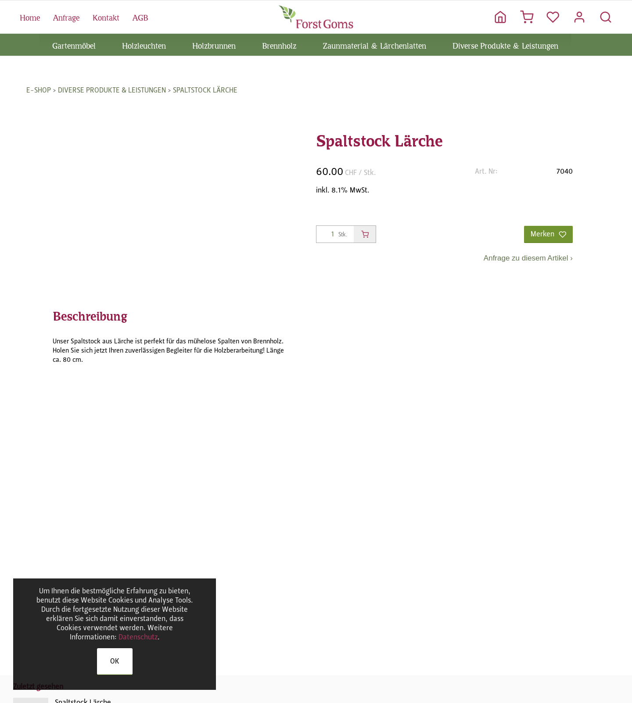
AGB (140, 16)
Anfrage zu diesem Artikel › (528, 258)
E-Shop (38, 90)
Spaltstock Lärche (205, 90)
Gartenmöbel (74, 44)
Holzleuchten (144, 44)
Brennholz (279, 44)
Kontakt (106, 16)
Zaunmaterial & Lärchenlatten (374, 44)
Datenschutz (138, 637)
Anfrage (66, 16)
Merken (548, 234)
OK (114, 661)
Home (30, 16)
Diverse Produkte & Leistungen (505, 44)
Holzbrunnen (214, 44)
